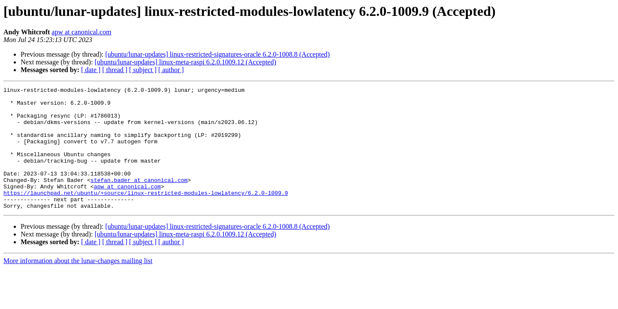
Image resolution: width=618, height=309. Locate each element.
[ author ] (171, 69)
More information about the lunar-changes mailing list (77, 285)
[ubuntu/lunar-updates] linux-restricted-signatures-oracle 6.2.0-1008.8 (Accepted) (217, 54)
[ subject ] (143, 69)
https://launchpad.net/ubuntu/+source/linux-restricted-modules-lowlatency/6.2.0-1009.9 (145, 214)
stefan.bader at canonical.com (139, 199)
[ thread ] (114, 69)
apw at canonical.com (81, 32)
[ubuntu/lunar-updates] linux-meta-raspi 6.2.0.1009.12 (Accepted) (185, 62)
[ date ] (90, 69)
